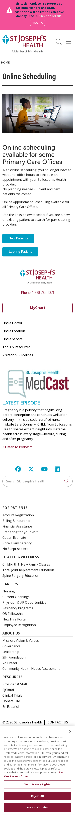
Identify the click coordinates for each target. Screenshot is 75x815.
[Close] (70, 733)
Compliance (16, 728)
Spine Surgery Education (20, 575)
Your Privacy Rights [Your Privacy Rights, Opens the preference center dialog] (37, 787)
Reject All (37, 798)
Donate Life (11, 701)
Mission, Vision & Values (20, 640)
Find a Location (13, 331)
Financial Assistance (17, 526)
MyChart (37, 307)
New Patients (18, 238)
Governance (11, 646)
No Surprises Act (15, 549)
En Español (10, 706)
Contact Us (58, 722)
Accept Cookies (37, 810)
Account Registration (18, 515)
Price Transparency (17, 543)
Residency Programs (17, 608)
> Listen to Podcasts (17, 447)
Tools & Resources (16, 347)
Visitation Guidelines (17, 355)
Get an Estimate (14, 537)
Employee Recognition (19, 625)
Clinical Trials (12, 695)
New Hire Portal (14, 619)
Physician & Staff (14, 684)
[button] (69, 40)
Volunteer (9, 663)
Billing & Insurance (16, 520)
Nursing (8, 591)
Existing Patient (20, 251)
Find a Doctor (12, 323)
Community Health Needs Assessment (31, 668)
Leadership (10, 652)
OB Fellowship (13, 613)
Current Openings (16, 597)
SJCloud (8, 690)
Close (37, 23)
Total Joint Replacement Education (28, 570)
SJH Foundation (14, 657)
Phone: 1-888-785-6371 (37, 292)
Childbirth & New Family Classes (26, 564)
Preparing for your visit (20, 532)
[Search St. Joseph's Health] (37, 481)
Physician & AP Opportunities (24, 602)
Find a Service (12, 339)
